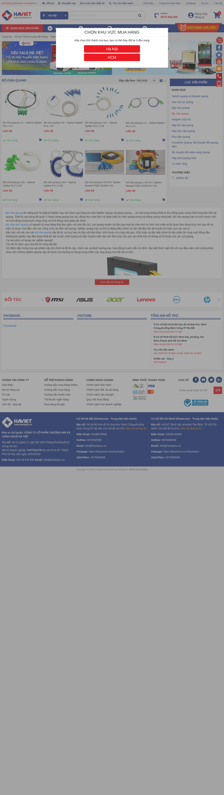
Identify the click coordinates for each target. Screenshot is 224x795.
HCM (112, 57)
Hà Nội (112, 49)
